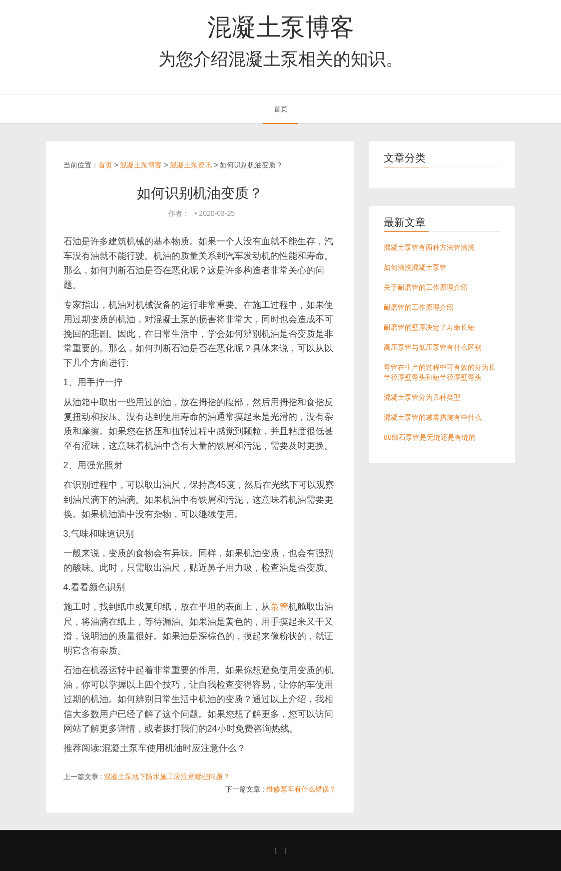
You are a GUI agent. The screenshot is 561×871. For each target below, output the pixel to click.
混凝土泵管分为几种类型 (422, 397)
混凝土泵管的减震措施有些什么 (433, 417)
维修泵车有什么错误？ (301, 789)
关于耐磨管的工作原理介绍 (426, 287)
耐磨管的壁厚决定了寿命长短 (429, 327)
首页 (281, 109)
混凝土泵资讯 (191, 165)
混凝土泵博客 (280, 26)
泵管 (279, 607)
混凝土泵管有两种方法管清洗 (429, 247)
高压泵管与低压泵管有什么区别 (433, 347)
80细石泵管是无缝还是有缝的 (430, 437)
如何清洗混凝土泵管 (415, 267)
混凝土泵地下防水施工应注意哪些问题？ (167, 777)
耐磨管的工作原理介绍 (419, 307)
